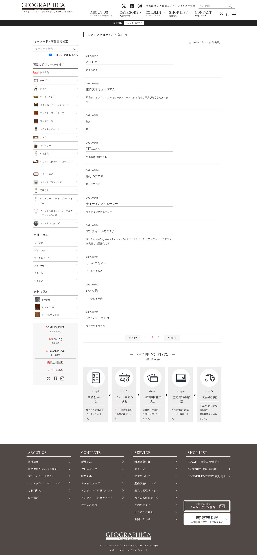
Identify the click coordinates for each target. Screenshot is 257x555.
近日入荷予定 (89, 469)
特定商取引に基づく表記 (42, 469)
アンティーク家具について (97, 490)
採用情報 (33, 497)
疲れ (89, 121)
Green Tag (55, 341)
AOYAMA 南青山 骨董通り (204, 461)
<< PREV (132, 338)
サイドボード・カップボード (54, 105)
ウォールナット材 (49, 314)
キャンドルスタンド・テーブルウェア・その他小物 (56, 213)
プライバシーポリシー (41, 476)
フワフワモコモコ (97, 318)
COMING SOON (55, 329)
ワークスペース (41, 257)
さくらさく (93, 62)
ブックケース (46, 121)
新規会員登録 (55, 362)
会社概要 (33, 461)
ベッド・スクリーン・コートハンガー (56, 163)
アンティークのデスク (100, 231)
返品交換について (145, 483)
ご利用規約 (34, 490)
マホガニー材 (47, 307)
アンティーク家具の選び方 (97, 497)
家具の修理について (146, 497)
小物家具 (44, 153)
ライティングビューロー (102, 204)
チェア (43, 89)
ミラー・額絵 (46, 174)
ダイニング (39, 250)
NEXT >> (172, 338)
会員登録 (151, 6)
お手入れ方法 (89, 505)
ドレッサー (45, 145)
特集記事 (86, 476)
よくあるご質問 (186, 6)
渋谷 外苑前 (202, 469)
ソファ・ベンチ (47, 97)
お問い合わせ (142, 519)
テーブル (44, 80)
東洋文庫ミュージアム (100, 89)
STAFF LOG (55, 369)
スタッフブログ (90, 483)
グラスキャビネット (50, 129)
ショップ (38, 280)
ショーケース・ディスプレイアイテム (56, 200)
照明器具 (44, 190)
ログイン (139, 469)
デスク (43, 137)
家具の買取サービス (146, 490)
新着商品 (44, 72)
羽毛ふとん (93, 149)
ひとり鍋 (92, 290)
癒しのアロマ (94, 176)
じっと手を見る (96, 263)
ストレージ (39, 265)
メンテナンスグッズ (50, 223)
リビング (38, 242)
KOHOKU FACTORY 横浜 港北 (207, 476)
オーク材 (45, 299)
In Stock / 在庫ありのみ (65, 55)
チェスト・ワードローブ (52, 113)
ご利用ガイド (166, 6)
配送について (142, 476)
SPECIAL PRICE (55, 353)
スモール (38, 273)
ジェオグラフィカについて (44, 483)
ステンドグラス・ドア (51, 182)
